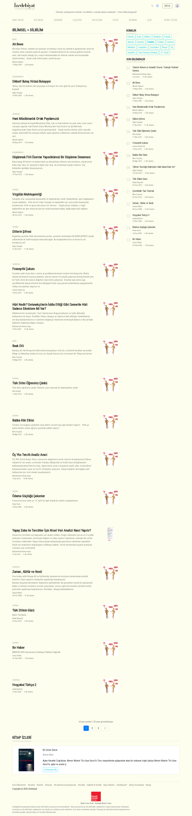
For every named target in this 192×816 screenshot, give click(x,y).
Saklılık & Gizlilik (94, 785)
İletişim (48, 785)
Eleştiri (77, 20)
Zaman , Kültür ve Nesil (27, 572)
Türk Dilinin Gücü (23, 610)
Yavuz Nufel (16, 655)
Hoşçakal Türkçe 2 (24, 685)
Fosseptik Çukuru (23, 269)
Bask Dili (18, 346)
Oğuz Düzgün (17, 93)
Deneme (58, 20)
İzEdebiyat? (122, 785)
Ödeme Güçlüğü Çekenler (28, 496)
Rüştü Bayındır (17, 618)
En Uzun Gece (50, 749)
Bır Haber (18, 647)
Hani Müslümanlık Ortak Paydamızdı (35, 119)
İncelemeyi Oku (50, 769)
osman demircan (18, 290)
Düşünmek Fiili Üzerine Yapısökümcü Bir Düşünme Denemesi (51, 157)
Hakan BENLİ (17, 593)
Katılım (40, 785)
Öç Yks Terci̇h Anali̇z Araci (29, 455)
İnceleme (97, 20)
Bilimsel (39, 20)
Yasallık (81, 785)
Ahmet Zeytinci (17, 62)
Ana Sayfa (18, 20)
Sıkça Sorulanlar (136, 785)
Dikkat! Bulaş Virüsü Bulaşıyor (31, 81)
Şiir (149, 20)
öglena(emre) (17, 689)
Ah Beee (17, 44)
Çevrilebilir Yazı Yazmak (143, 191)
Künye (148, 785)
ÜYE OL (168, 6)
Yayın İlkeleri (109, 785)
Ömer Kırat (16, 504)
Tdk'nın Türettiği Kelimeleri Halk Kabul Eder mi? (153, 166)
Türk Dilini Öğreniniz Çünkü (29, 383)
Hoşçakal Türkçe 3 (140, 215)
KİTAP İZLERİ (170, 20)
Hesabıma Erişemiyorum (65, 785)
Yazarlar (31, 785)
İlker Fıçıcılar (17, 357)
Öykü (116, 20)
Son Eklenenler (19, 785)
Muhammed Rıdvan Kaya (21, 326)
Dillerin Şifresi (21, 232)
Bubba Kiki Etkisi (23, 420)
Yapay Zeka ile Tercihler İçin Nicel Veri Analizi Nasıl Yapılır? (51, 530)
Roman (133, 20)
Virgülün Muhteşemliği (27, 194)
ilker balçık (16, 391)
